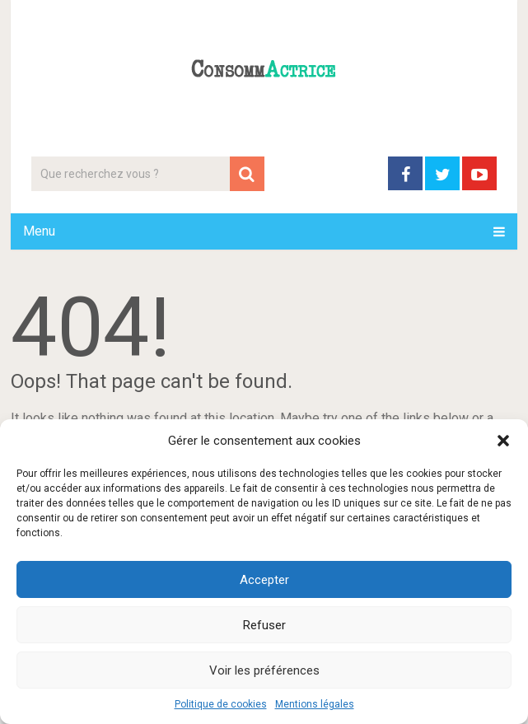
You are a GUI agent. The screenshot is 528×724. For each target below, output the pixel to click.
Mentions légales (314, 704)
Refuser (264, 625)
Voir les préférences (264, 670)
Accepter (264, 579)
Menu (39, 231)
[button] (503, 440)
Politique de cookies (221, 704)
